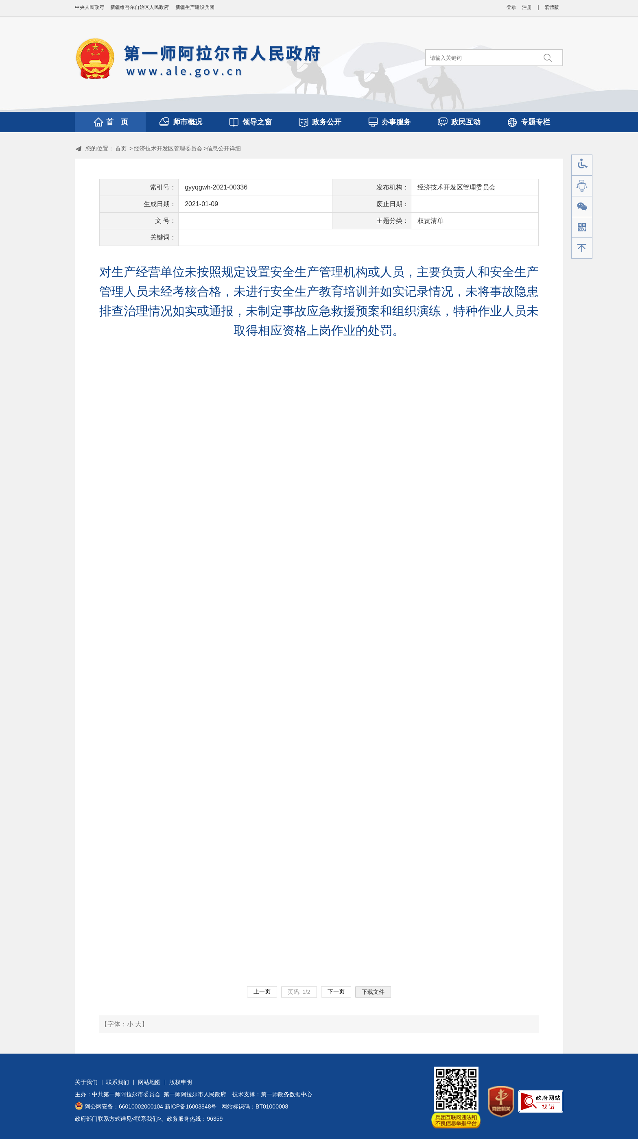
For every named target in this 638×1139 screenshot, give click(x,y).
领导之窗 (257, 122)
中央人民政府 (89, 7)
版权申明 (180, 1082)
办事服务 (396, 122)
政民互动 (466, 122)
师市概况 (187, 122)
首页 (121, 148)
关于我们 (86, 1082)
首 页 (117, 122)
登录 (511, 7)
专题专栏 (535, 122)
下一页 (336, 991)
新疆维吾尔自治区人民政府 (139, 7)
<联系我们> (146, 1118)
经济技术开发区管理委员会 (168, 148)
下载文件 (373, 992)
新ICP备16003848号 (191, 1106)
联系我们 (117, 1082)
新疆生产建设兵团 (194, 7)
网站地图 (149, 1082)
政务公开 (326, 122)
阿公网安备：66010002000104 (124, 1106)
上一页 (262, 991)
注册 (527, 7)
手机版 (582, 227)
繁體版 (551, 7)
